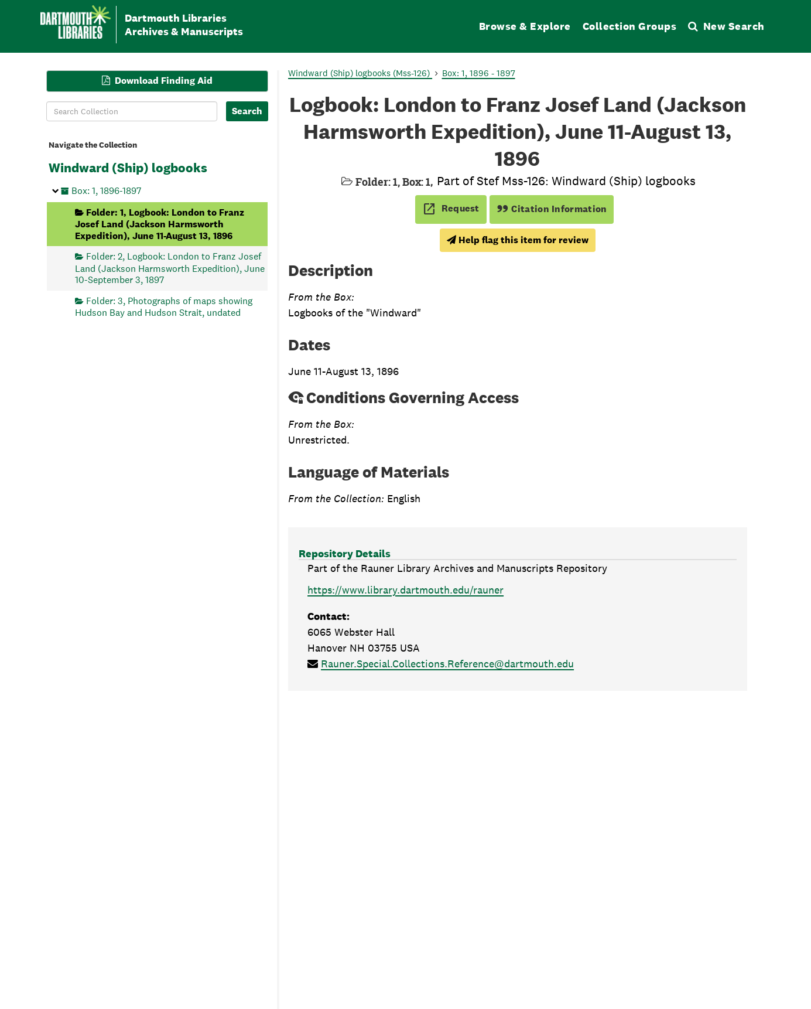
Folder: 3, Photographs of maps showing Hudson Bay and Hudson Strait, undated (163, 306)
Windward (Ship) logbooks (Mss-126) (360, 73)
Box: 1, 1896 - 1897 (478, 73)
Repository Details (345, 553)
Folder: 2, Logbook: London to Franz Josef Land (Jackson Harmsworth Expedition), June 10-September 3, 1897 (170, 268)
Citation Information (552, 209)
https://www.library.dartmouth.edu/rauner (405, 589)
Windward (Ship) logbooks (128, 167)
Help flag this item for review (517, 240)
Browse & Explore (525, 26)
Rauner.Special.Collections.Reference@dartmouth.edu (447, 663)
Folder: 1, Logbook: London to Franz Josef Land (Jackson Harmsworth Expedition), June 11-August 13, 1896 (159, 223)
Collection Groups (630, 26)
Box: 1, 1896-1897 (106, 191)
